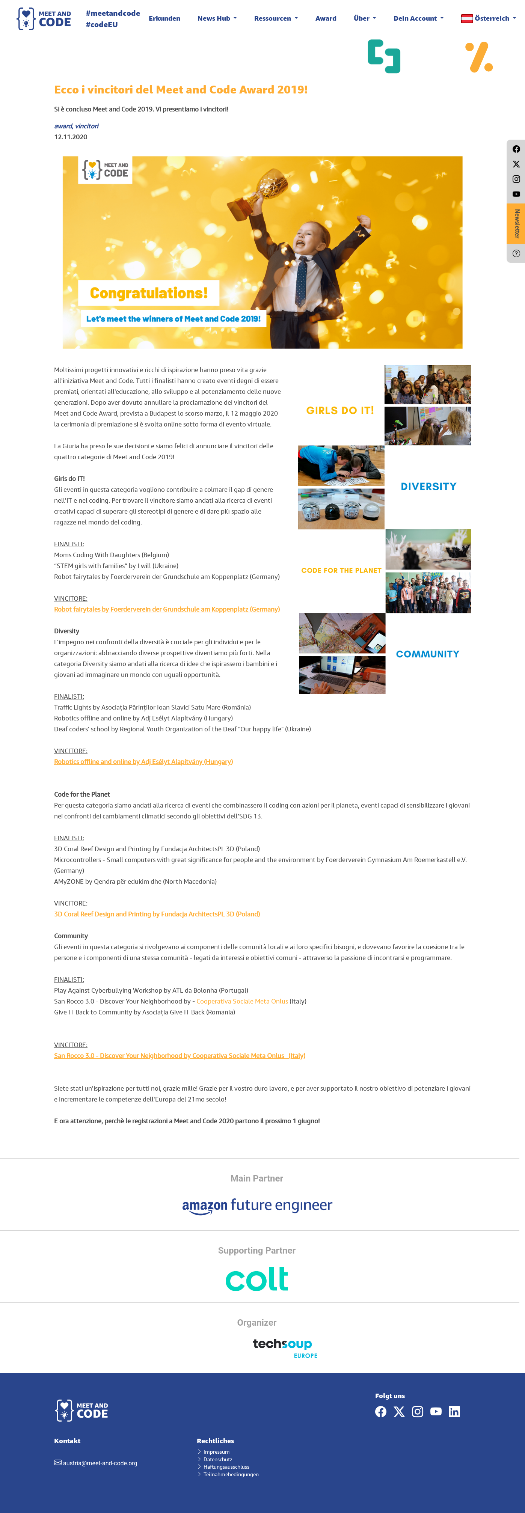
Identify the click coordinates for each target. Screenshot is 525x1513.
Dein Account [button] (416, 18)
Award (325, 18)
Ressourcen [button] (273, 18)
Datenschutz (214, 1459)
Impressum (213, 1451)
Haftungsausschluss (223, 1466)
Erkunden (164, 18)
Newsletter (517, 223)
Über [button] (362, 18)
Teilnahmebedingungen (228, 1474)
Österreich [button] (486, 18)
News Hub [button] (215, 18)
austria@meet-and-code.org (100, 1463)
